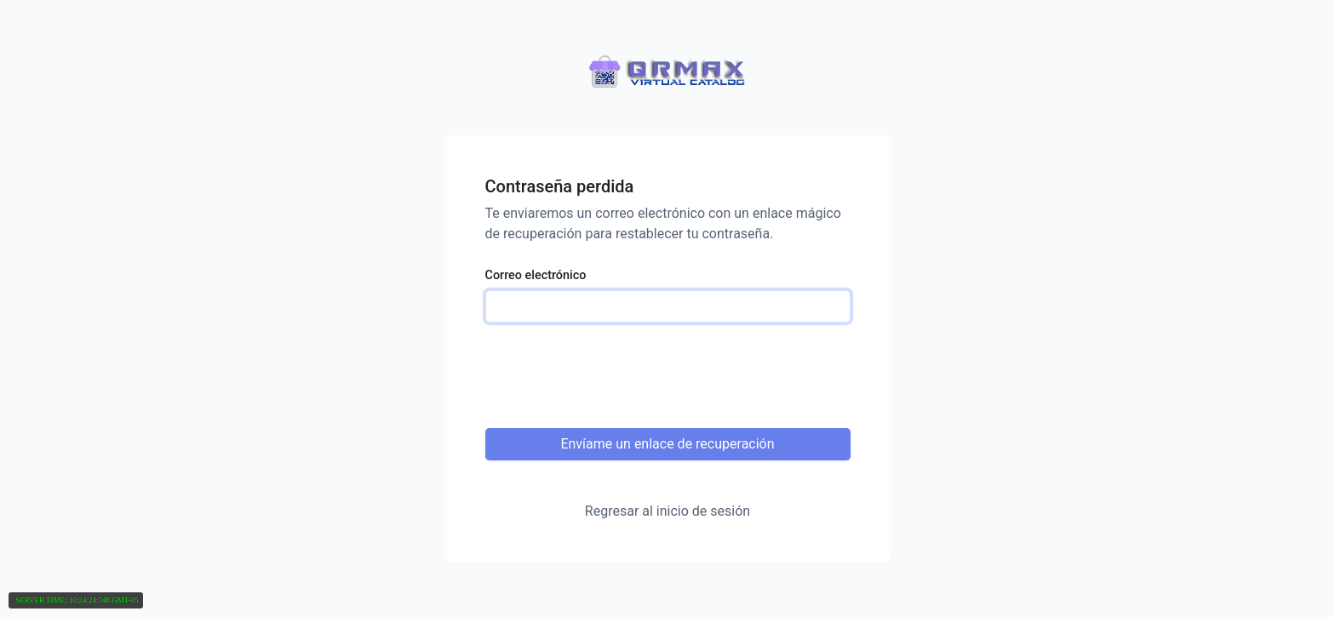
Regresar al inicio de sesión (667, 511)
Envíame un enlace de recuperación (667, 444)
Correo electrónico (536, 275)
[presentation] (668, 376)
